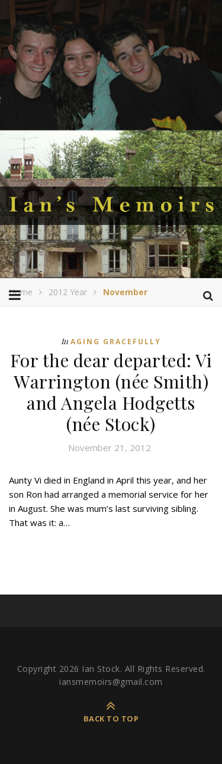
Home (21, 292)
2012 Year (68, 292)
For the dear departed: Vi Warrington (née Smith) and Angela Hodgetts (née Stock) (111, 392)
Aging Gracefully (115, 342)
